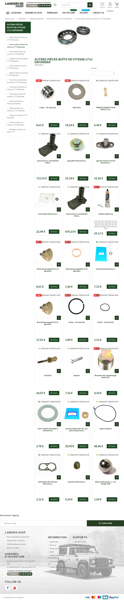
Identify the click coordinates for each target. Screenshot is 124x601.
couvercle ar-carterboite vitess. (48, 162)
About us (53, 545)
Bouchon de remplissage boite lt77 (105, 376)
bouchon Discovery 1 (76, 482)
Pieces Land (9, 19)
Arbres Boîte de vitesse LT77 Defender (17, 38)
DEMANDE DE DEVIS (33, 13)
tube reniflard (106, 429)
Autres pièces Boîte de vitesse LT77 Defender (17, 45)
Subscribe (105, 523)
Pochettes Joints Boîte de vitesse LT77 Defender (17, 81)
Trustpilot (109, 11)
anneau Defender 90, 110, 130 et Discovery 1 (76, 430)
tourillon (47, 375)
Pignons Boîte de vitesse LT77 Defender (17, 74)
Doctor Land (69, 12)
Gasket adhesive (105, 214)
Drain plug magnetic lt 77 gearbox (48, 270)
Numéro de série (80, 542)
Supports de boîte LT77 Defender (17, 116)
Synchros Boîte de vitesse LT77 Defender (15, 123)
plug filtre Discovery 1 (76, 161)
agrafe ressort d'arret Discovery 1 (105, 162)
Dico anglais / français (82, 545)
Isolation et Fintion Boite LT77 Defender (17, 60)
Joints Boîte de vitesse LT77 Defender (17, 67)
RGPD (52, 552)
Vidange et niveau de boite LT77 (16, 130)
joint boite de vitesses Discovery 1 (47, 483)
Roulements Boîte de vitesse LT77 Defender (16, 95)
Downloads (52, 13)
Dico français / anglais (82, 549)
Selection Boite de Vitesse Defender (15, 102)
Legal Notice (54, 542)
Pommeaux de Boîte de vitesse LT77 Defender (17, 88)
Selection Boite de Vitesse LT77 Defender (16, 109)
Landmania (78, 552)
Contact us (98, 13)
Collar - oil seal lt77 (47, 108)
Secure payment (55, 549)
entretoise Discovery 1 (48, 214)
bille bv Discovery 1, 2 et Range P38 (105, 483)
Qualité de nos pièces (57, 567)
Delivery (85, 12)
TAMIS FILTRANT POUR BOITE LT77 (105, 109)
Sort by (94, 68)
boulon (77, 375)
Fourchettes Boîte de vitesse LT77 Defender (16, 53)
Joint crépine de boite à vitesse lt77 (47, 430)
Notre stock (54, 570)
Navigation (14, 13)
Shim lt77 (77, 108)
